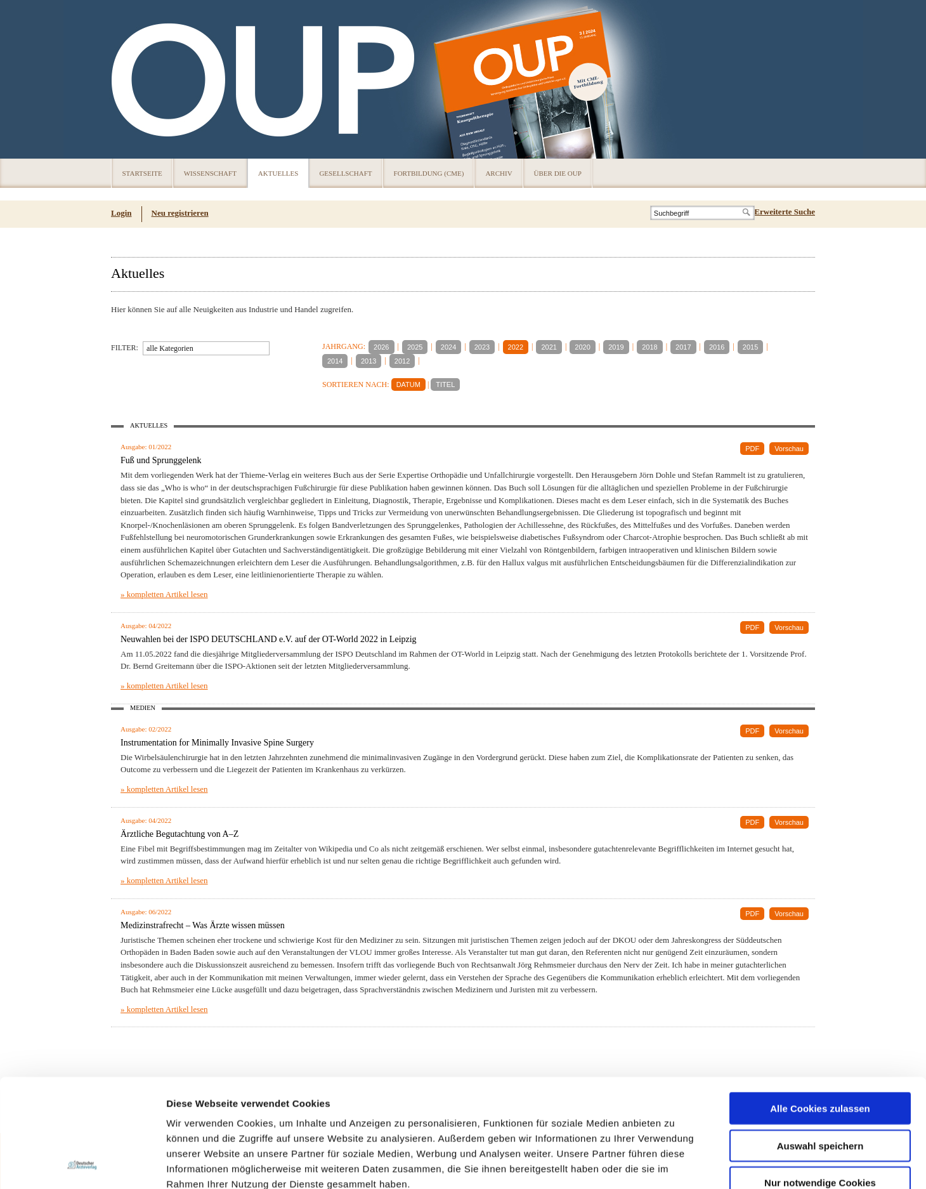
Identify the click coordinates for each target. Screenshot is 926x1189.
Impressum (262, 1112)
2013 (368, 361)
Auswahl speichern (820, 1044)
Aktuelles (278, 173)
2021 (548, 347)
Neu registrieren (180, 213)
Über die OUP (558, 173)
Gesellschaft (345, 173)
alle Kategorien (170, 348)
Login (121, 213)
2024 (448, 347)
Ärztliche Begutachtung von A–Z (179, 834)
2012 (402, 361)
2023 (482, 347)
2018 (649, 347)
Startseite (142, 173)
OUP (126, 79)
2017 (683, 347)
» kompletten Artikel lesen (164, 594)
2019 (615, 347)
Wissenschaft (210, 173)
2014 (334, 361)
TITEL (445, 384)
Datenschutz (196, 1112)
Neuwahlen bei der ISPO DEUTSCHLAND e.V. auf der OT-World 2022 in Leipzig (269, 639)
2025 (414, 347)
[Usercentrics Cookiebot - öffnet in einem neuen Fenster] (82, 1164)
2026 (381, 347)
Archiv (498, 173)
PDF (752, 448)
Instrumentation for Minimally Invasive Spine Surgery (217, 742)
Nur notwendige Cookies (820, 1080)
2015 (750, 347)
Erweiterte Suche (784, 211)
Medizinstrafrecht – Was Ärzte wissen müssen (203, 925)
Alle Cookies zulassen (820, 1006)
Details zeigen (674, 1164)
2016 (716, 347)
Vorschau (789, 448)
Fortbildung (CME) (429, 173)
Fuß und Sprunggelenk (161, 460)
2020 (582, 347)
